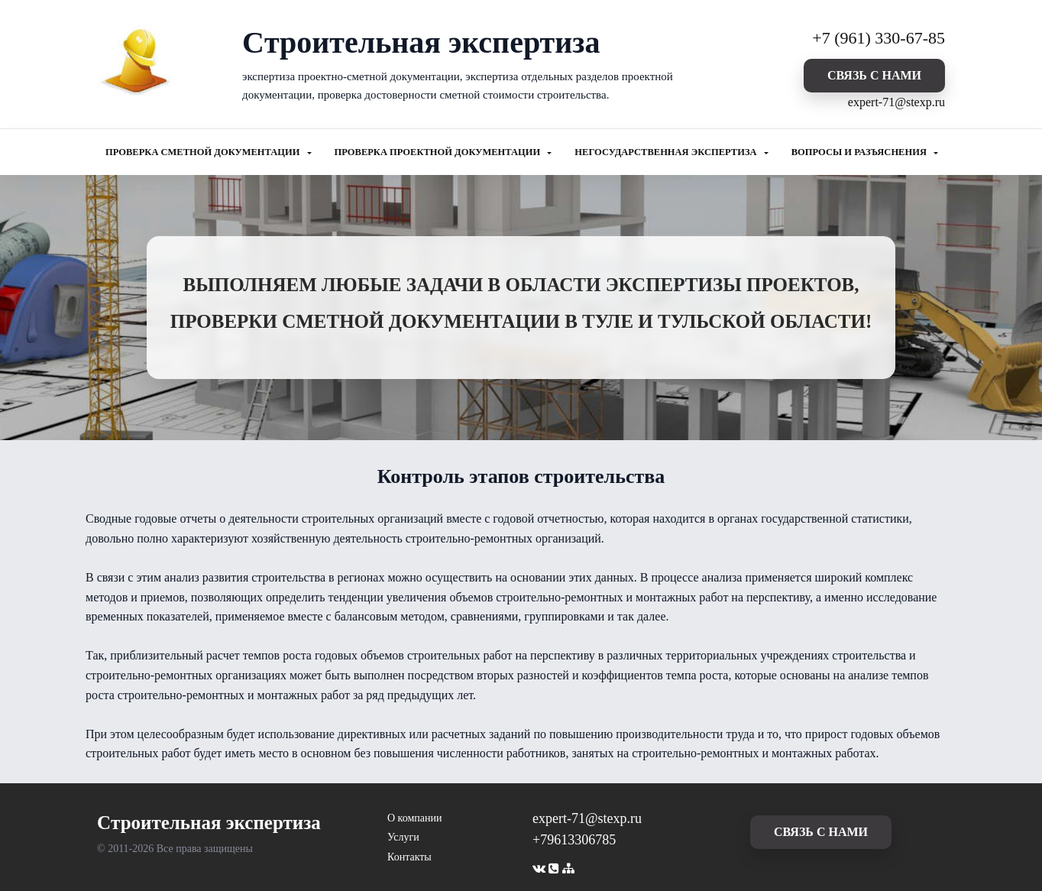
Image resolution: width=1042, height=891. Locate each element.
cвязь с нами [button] (874, 75)
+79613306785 (574, 839)
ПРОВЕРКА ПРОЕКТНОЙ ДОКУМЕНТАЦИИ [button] (439, 152)
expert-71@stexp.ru (896, 102)
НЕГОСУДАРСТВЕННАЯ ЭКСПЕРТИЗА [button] (666, 152)
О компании (414, 818)
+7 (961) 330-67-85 (878, 37)
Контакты (409, 857)
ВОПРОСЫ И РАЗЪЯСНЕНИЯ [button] (860, 152)
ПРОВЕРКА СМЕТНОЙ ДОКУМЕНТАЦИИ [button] (204, 152)
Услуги (403, 837)
